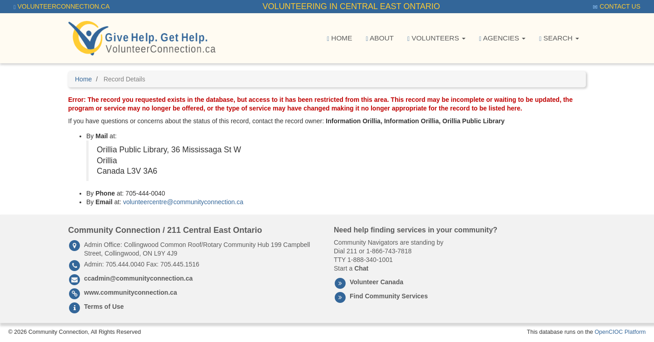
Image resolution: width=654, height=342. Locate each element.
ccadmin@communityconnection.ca (138, 278)
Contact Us (616, 6)
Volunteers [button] (436, 38)
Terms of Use (104, 306)
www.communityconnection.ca (130, 292)
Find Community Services (389, 296)
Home (339, 38)
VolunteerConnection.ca (62, 6)
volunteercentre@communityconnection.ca (183, 202)
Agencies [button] (502, 38)
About (380, 38)
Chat (361, 268)
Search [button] (559, 38)
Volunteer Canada (376, 282)
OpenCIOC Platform (620, 332)
